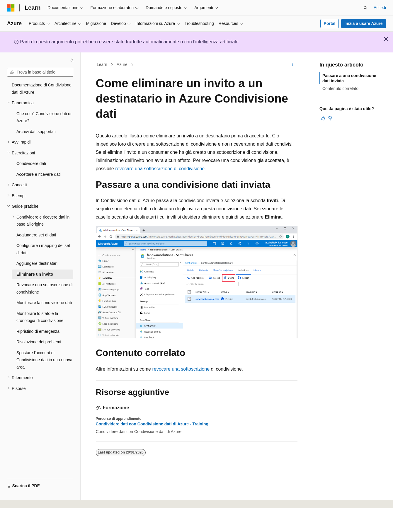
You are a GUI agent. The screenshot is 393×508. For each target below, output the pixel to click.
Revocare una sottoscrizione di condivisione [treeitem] (44, 288)
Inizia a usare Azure (363, 23)
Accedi (380, 7)
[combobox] (40, 72)
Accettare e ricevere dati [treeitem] (38, 174)
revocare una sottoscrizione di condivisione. (160, 168)
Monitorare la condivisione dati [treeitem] (44, 302)
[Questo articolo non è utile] (330, 118)
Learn (102, 64)
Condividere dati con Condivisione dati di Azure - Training (152, 424)
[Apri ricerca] (365, 8)
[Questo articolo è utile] (322, 118)
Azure (122, 64)
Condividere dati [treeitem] (31, 163)
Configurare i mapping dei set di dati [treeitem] (43, 249)
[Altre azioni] (292, 64)
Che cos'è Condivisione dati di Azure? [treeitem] (43, 117)
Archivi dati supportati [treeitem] (36, 131)
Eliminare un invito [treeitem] (34, 274)
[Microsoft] (11, 8)
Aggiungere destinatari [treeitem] (36, 263)
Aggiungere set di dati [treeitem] (36, 235)
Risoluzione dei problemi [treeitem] (38, 342)
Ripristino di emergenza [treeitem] (37, 331)
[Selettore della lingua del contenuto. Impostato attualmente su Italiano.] (20, 498)
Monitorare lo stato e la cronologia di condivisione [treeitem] (39, 317)
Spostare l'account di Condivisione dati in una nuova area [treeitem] (44, 359)
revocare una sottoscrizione (181, 368)
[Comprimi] (72, 60)
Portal (330, 23)
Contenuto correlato (340, 88)
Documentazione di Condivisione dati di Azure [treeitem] (42, 89)
